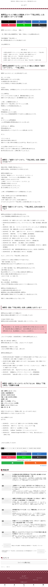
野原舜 (39, 450)
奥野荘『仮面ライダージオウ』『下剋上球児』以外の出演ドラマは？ (19, 58)
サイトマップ (39, 581)
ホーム (8, 581)
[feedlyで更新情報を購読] (12, 465)
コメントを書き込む (24, 565)
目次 (22, 49)
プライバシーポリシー (24, 581)
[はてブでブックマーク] (39, 21)
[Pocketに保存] (8, 25)
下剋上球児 (19, 450)
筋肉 (35, 450)
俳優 (2, 450)
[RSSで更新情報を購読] (35, 465)
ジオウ (14, 450)
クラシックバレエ (8, 450)
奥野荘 (31, 450)
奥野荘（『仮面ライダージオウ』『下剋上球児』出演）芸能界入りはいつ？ (21, 56)
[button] (39, 25)
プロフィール (35, 582)
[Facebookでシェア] (24, 21)
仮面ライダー (26, 450)
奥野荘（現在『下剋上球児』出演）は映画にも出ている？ (17, 60)
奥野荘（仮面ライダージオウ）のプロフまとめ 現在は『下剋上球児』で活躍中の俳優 (23, 62)
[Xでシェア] (8, 21)
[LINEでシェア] (24, 25)
